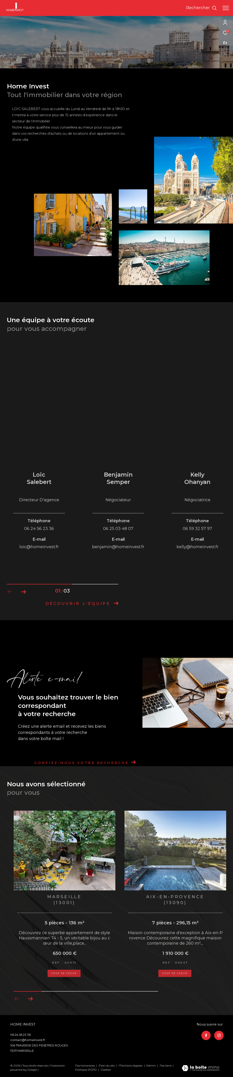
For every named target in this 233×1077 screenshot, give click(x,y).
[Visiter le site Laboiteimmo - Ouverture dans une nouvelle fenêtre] (200, 1068)
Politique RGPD (86, 1069)
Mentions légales (131, 1065)
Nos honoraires (85, 1065)
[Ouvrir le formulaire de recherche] (201, 8)
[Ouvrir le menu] (225, 8)
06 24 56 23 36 (20, 1034)
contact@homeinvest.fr (27, 1040)
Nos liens (166, 1065)
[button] (30, 999)
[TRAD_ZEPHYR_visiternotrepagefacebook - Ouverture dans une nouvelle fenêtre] (206, 1035)
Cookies (106, 1069)
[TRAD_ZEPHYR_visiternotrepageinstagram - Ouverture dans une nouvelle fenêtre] (219, 1035)
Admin (151, 1065)
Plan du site (107, 1065)
